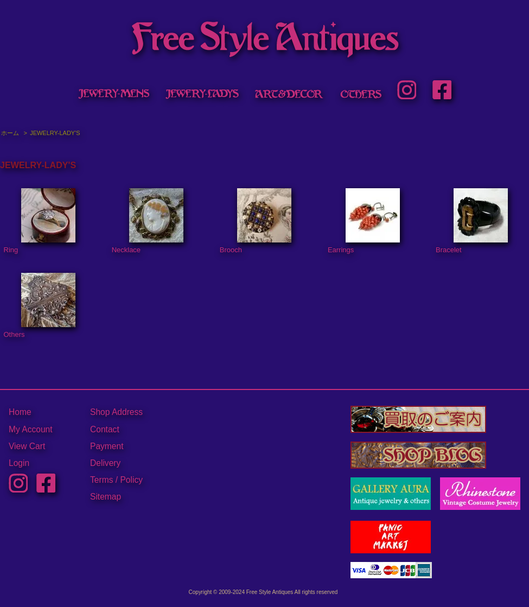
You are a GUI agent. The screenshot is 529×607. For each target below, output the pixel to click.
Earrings (364, 221)
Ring (40, 221)
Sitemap (105, 496)
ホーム (10, 133)
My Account (31, 429)
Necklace (148, 221)
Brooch (256, 221)
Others (40, 306)
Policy (131, 479)
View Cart (27, 446)
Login (19, 463)
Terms (101, 479)
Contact (104, 429)
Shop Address (116, 412)
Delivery (105, 463)
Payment (107, 446)
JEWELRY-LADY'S (55, 133)
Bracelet (472, 221)
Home (20, 412)
